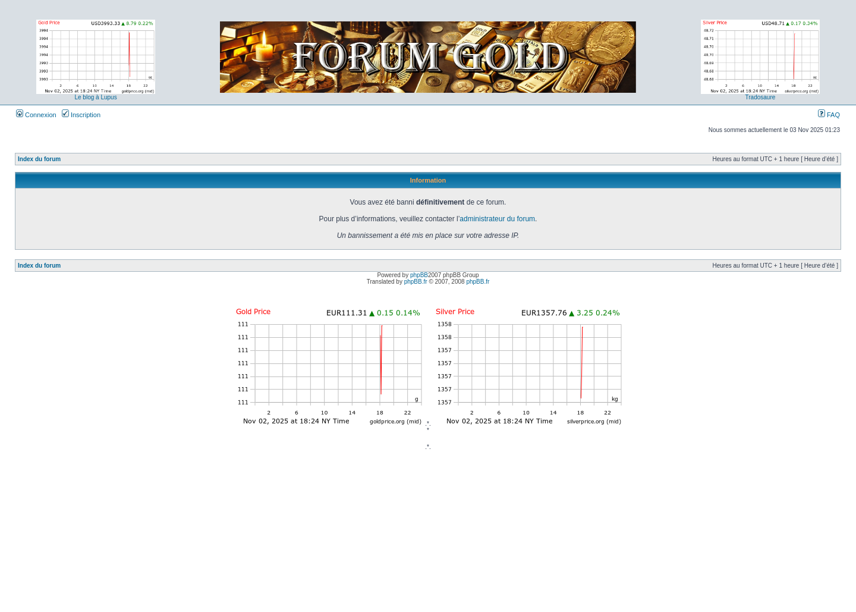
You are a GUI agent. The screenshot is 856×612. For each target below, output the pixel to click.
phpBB (419, 275)
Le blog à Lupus (95, 97)
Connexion (36, 114)
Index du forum (39, 159)
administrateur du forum (497, 219)
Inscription (81, 114)
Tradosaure (760, 97)
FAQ (829, 114)
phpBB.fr (415, 281)
